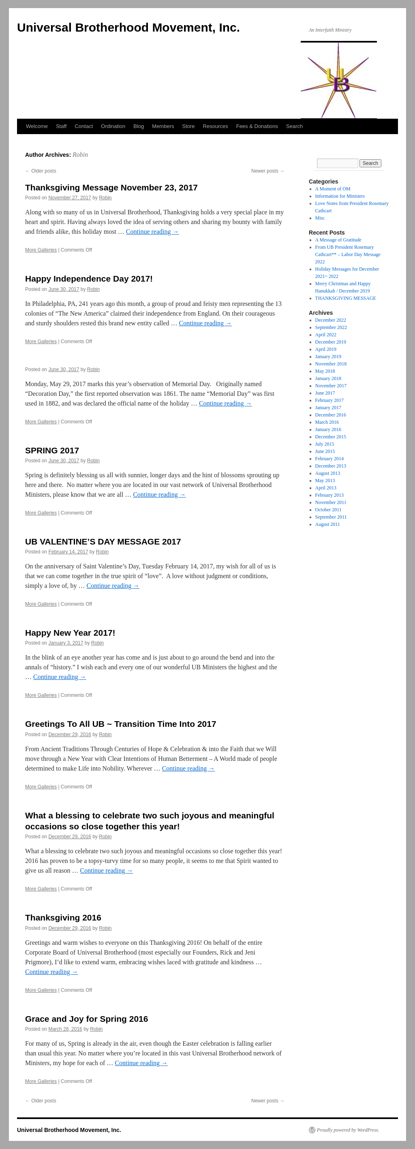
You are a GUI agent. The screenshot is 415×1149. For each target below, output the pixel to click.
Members (163, 126)
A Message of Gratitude (338, 240)
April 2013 (325, 488)
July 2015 (324, 444)
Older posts (40, 171)
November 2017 (331, 386)
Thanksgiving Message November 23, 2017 (111, 187)
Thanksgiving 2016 (63, 917)
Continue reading (152, 231)
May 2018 (325, 371)
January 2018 (328, 378)
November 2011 (331, 502)
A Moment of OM (333, 189)
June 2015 (325, 451)
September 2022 (331, 327)
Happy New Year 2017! (70, 632)
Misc (320, 218)
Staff (61, 126)
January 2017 (328, 407)
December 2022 (330, 320)
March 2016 (327, 422)
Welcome (37, 126)
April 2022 (325, 334)
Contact (84, 126)
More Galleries (41, 250)
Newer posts (268, 171)
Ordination (113, 126)
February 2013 (329, 495)
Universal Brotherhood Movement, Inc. (128, 27)
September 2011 (331, 517)
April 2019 (325, 349)
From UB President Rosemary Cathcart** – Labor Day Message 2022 (348, 254)
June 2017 (325, 393)
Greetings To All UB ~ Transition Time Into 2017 (120, 723)
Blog (138, 126)
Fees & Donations (257, 126)
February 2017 (329, 400)
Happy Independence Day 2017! (89, 278)
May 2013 (325, 480)
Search (294, 126)
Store (188, 126)
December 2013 (330, 466)
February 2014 (329, 458)
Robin (80, 154)
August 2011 (327, 524)
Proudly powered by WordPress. (348, 1130)
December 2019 (330, 342)
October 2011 (328, 510)
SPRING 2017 (52, 450)
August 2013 (327, 473)
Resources (215, 126)
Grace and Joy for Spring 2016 (86, 1018)
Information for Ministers (340, 196)
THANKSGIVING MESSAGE (345, 298)
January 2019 (328, 356)
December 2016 (330, 415)
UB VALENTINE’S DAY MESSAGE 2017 (103, 541)
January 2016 (328, 429)
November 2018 (331, 364)
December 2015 (330, 437)
